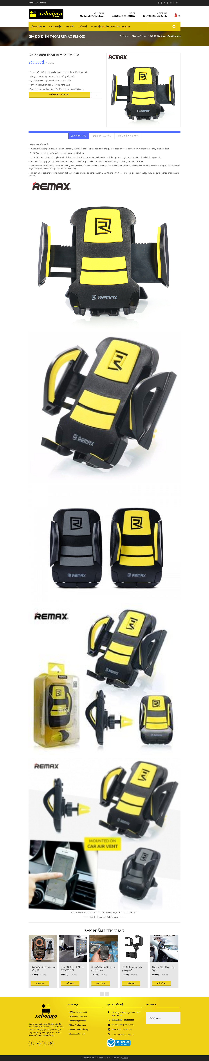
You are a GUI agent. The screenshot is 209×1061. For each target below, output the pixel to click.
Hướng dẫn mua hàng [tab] (102, 136)
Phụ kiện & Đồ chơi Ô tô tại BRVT (110, 27)
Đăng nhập (33, 3)
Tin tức (70, 27)
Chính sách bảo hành (77, 1025)
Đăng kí (42, 3)
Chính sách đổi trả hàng (78, 1029)
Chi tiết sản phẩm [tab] (78, 136)
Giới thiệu (55, 27)
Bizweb (125, 1057)
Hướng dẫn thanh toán (78, 1016)
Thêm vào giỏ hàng (59, 95)
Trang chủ (124, 36)
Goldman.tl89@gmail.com (92, 16)
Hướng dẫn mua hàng (78, 1012)
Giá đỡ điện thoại (139, 36)
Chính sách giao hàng (77, 1021)
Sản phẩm (38, 27)
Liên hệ (83, 27)
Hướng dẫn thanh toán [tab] (127, 136)
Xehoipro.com (155, 1018)
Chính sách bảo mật (77, 1034)
